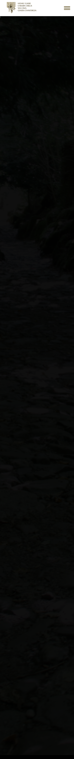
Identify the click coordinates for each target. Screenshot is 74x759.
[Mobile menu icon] (67, 8)
